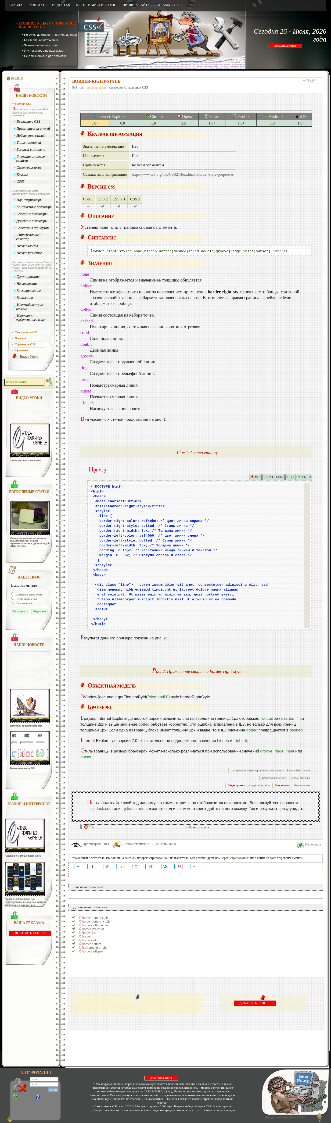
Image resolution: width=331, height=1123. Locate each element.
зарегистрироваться (235, 858)
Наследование (27, 283)
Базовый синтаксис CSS (22, 768)
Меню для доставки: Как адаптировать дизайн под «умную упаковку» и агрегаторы (25, 902)
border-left (89, 932)
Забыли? (46, 1097)
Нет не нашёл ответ (26, 598)
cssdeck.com (101, 808)
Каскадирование (28, 290)
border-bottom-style (95, 918)
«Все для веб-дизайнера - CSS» (284, 1117)
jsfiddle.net (133, 808)
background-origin (94, 947)
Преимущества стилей (33, 128)
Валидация (24, 297)
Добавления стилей (31, 135)
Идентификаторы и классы (31, 306)
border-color (90, 940)
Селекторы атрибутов (32, 228)
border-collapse (92, 951)
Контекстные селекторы (34, 207)
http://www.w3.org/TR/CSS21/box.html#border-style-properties (183, 174)
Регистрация (26, 1097)
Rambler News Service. (298, 770)
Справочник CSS (136, 87)
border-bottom (91, 944)
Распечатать (313, 844)
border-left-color (93, 929)
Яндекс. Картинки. (300, 778)
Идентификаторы (29, 200)
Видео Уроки (29, 356)
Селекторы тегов (29, 167)
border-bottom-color (95, 925)
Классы (22, 174)
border (86, 936)
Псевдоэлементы (29, 253)
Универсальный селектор (28, 237)
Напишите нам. (302, 785)
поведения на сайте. (259, 785)
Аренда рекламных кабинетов (25, 460)
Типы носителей (28, 142)
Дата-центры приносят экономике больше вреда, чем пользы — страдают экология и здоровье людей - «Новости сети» (30, 542)
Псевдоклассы (27, 246)
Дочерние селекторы (32, 221)
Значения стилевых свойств (31, 158)
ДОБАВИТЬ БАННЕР (285, 46)
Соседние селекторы (32, 214)
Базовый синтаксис (31, 149)
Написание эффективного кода (30, 317)
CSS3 (20, 181)
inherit (280, 251)
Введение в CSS (28, 121)
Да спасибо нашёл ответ (28, 594)
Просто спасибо (24, 603)
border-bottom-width (96, 921)
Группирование (28, 276)
